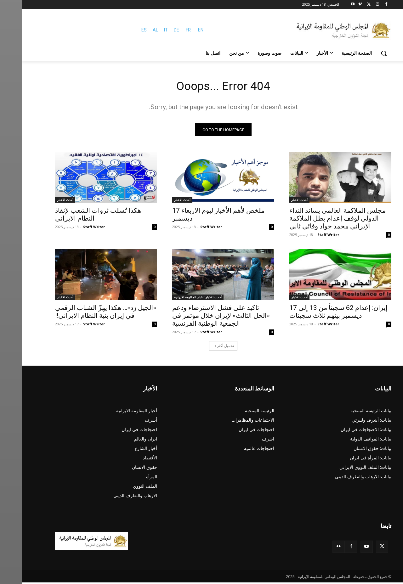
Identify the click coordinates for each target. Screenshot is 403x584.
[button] (362, 53)
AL (133, 29)
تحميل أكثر (202, 347)
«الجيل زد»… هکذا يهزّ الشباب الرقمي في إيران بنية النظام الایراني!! (83, 313)
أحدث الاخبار (278, 201)
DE (154, 29)
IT (144, 29)
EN (179, 29)
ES (122, 29)
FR (166, 29)
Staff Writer (306, 236)
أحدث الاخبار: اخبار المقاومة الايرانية (176, 298)
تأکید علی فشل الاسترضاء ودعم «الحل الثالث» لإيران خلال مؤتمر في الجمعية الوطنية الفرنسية (199, 317)
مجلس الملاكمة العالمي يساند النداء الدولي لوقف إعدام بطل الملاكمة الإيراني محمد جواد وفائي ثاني (316, 220)
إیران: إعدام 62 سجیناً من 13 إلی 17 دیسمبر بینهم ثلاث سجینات (317, 313)
